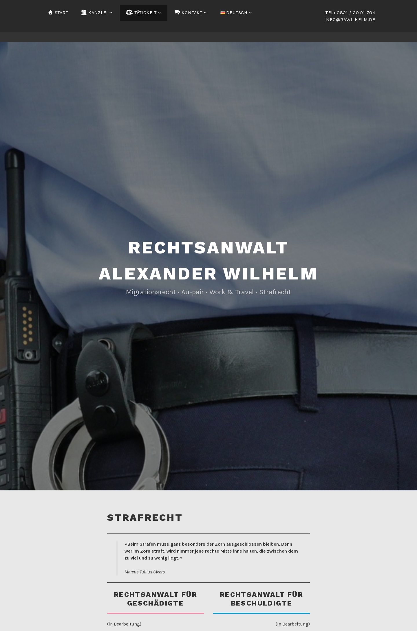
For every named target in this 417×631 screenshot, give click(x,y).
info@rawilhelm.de (349, 19)
